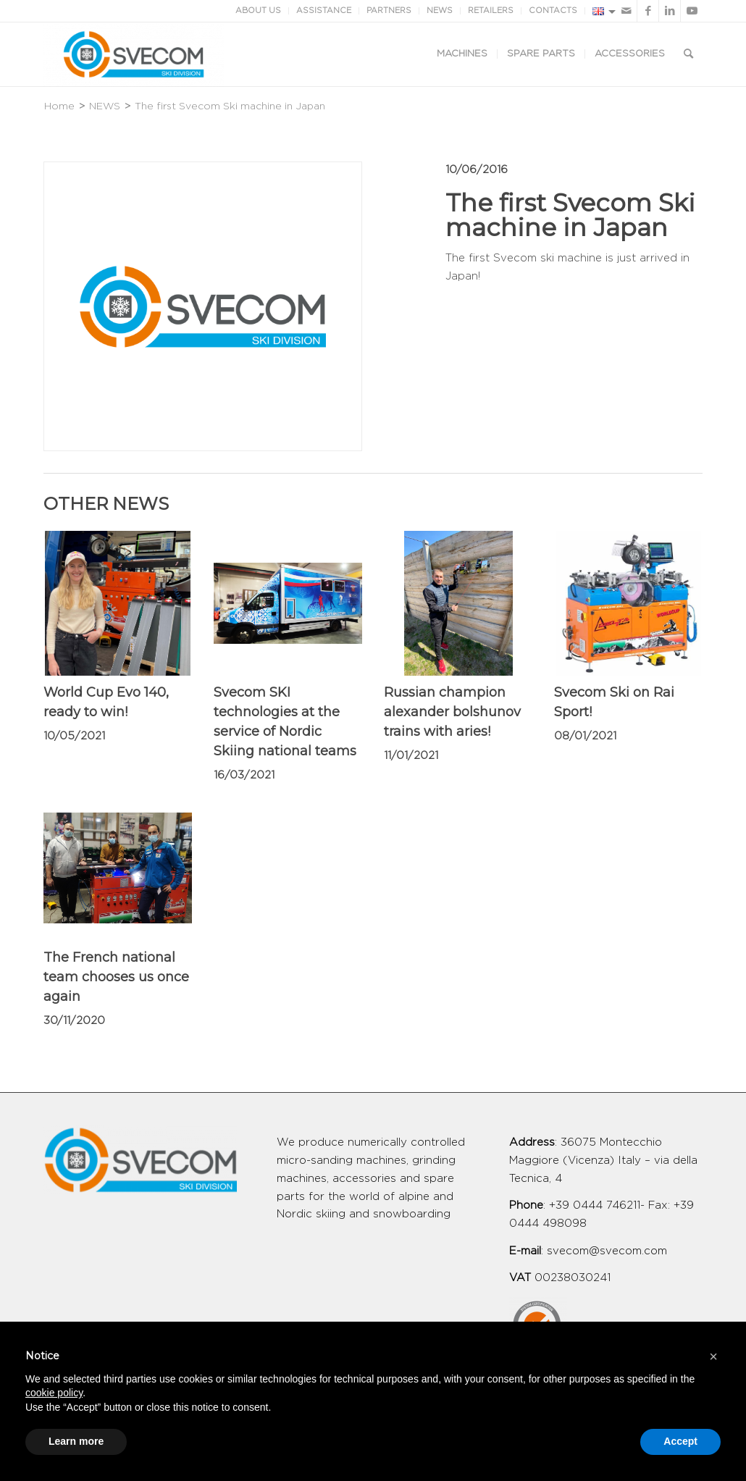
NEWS (440, 10)
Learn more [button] (76, 1441)
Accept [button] (680, 1441)
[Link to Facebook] (647, 11)
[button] (713, 1356)
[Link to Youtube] (692, 11)
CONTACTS (553, 10)
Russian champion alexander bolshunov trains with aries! (452, 711)
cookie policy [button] (54, 1392)
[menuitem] (462, 54)
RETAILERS (491, 10)
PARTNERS (388, 10)
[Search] (688, 54)
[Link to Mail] (626, 11)
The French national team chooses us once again (116, 976)
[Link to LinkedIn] (669, 11)
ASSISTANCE (323, 10)
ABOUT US (258, 10)
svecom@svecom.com (607, 1251)
